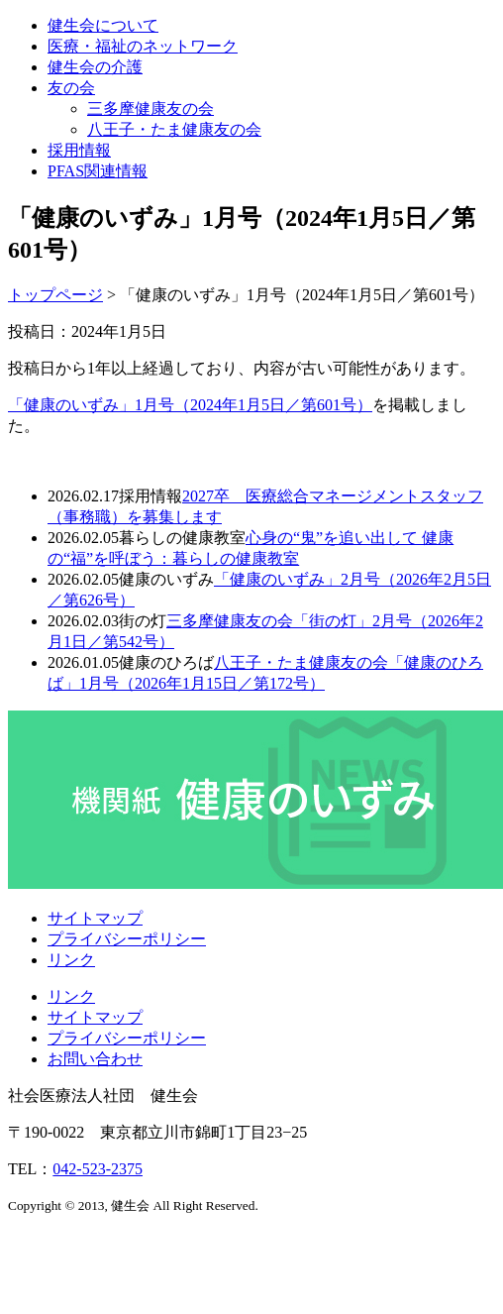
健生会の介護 (95, 66)
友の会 (71, 87)
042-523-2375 (97, 1168)
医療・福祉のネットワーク (143, 46)
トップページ (55, 294)
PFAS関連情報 (98, 171)
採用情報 (79, 150)
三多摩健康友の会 (150, 108)
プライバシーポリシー (127, 939)
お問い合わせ (95, 1058)
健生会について (103, 25)
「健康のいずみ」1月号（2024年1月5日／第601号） (190, 404)
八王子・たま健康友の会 (174, 129)
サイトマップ (95, 918)
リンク (71, 959)
